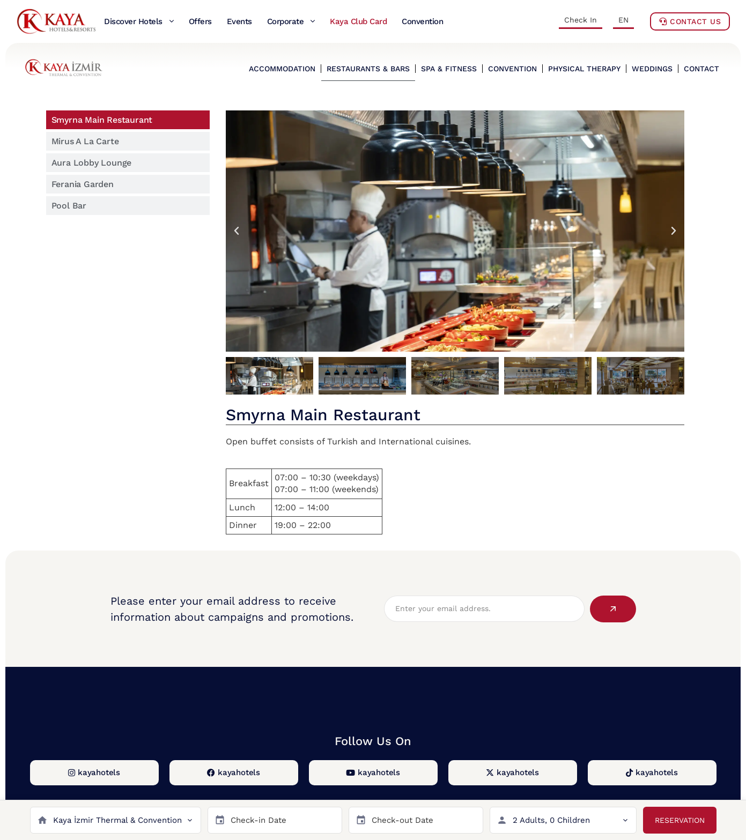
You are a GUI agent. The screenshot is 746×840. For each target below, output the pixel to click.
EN (623, 20)
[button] (236, 231)
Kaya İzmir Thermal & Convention (117, 820)
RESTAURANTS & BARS (368, 68)
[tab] (128, 119)
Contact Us (690, 21)
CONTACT (701, 68)
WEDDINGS (652, 68)
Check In (580, 20)
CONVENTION (512, 68)
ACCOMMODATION (282, 68)
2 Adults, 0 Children (551, 820)
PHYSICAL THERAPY (584, 68)
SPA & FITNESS (449, 68)
